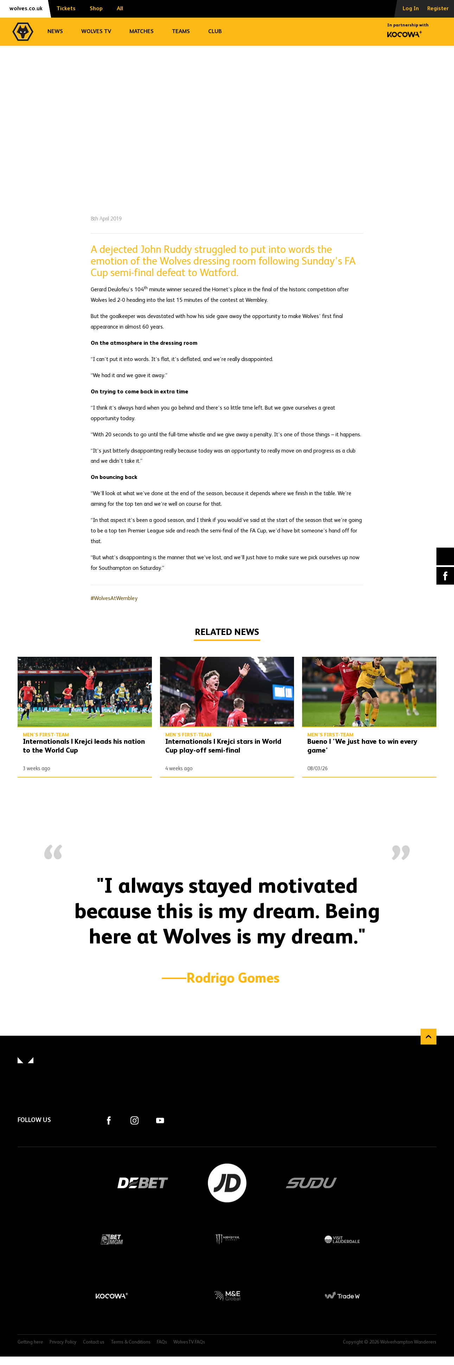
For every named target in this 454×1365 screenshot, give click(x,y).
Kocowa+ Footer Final (111, 1295)
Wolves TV (96, 32)
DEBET (143, 1183)
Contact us (93, 1342)
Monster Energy (227, 1239)
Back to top (428, 1036)
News (55, 32)
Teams (181, 32)
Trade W (342, 1295)
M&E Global (227, 1295)
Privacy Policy (63, 1342)
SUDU (312, 1183)
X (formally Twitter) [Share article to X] (445, 556)
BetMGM (111, 1239)
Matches (141, 32)
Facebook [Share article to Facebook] (445, 576)
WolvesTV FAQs (189, 1342)
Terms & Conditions (131, 1342)
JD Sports (227, 1183)
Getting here (30, 1342)
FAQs (162, 1342)
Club (215, 32)
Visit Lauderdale (342, 1239)
